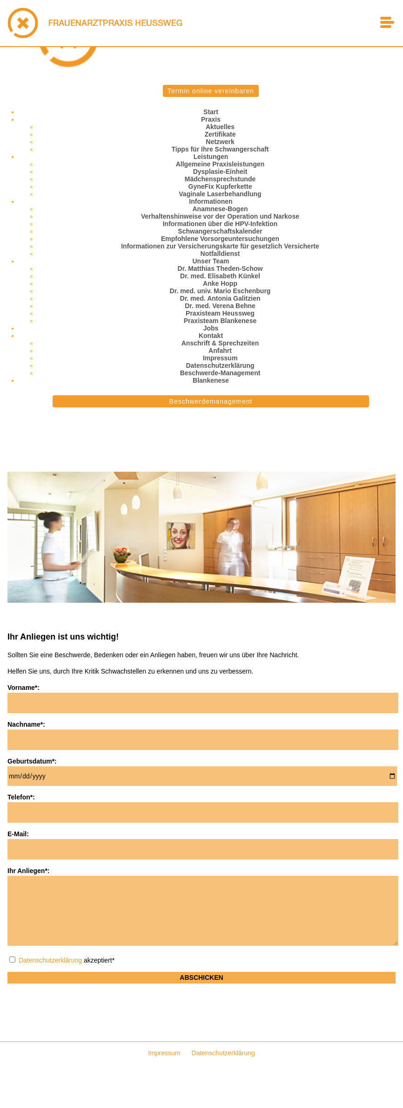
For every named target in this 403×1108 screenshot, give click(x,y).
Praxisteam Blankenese (220, 320)
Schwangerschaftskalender (220, 231)
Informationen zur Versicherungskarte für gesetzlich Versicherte (220, 246)
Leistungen (211, 156)
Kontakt (211, 335)
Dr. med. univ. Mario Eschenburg (220, 291)
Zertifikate (220, 134)
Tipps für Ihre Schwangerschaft (220, 149)
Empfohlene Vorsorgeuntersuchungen (220, 238)
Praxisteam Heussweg (220, 313)
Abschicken (201, 977)
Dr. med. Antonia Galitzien (220, 298)
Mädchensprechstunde (220, 179)
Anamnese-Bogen (220, 209)
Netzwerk (220, 141)
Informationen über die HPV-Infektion (220, 223)
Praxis (211, 119)
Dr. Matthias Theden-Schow (220, 268)
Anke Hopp (220, 283)
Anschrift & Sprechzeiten (220, 343)
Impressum (220, 358)
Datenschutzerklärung (220, 365)
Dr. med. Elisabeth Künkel (220, 276)
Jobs (211, 328)
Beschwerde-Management (220, 373)
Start (210, 112)
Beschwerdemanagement (211, 401)
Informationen (210, 201)
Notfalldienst (220, 253)
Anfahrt (220, 350)
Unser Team (210, 261)
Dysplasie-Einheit (220, 171)
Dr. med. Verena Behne (220, 306)
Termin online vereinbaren (211, 91)
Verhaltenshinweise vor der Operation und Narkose (220, 216)
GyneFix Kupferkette (220, 186)
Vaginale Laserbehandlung (220, 194)
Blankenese (211, 380)
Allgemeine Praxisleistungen (220, 164)
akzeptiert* (61, 960)
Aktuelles (220, 127)
